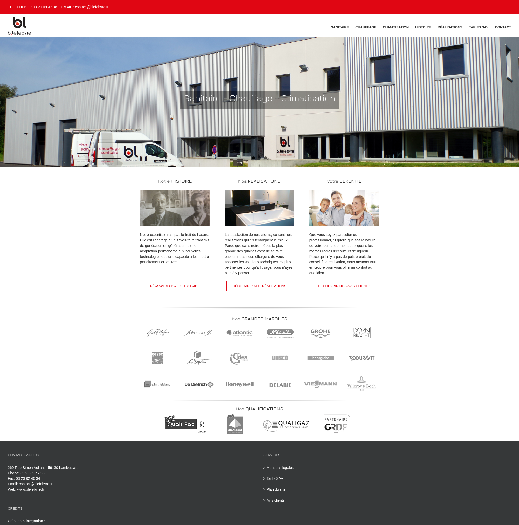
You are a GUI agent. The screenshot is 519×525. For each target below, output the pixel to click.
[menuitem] (343, 27)
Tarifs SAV (275, 478)
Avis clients (276, 500)
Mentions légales (280, 467)
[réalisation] (259, 192)
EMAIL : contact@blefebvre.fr (85, 7)
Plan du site (276, 489)
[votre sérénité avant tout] (344, 192)
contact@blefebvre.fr (35, 484)
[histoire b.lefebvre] (175, 192)
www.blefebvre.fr (30, 489)
